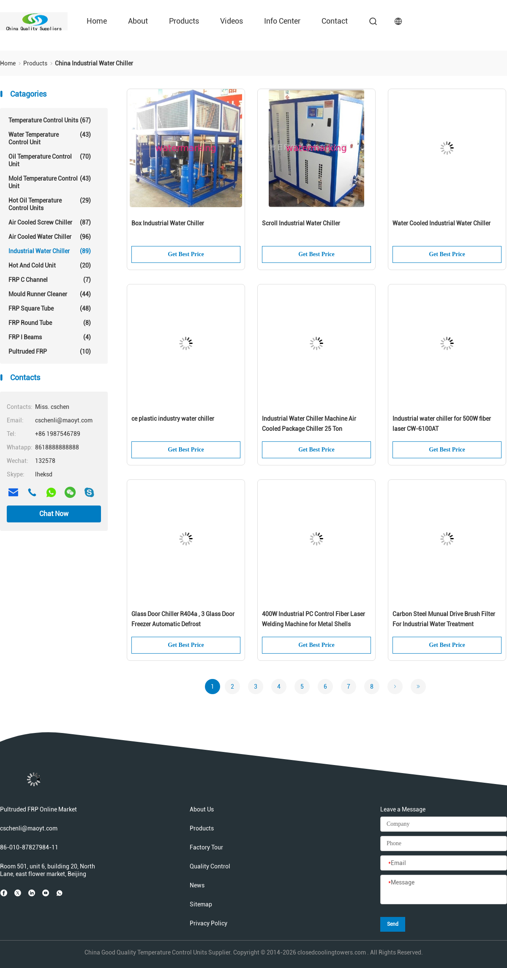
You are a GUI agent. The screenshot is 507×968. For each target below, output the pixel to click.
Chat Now (53, 514)
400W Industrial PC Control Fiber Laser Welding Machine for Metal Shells (313, 619)
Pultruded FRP (49, 351)
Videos (231, 20)
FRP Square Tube (49, 308)
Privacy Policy (208, 923)
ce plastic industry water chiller (172, 418)
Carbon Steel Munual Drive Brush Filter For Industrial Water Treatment (444, 619)
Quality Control (210, 866)
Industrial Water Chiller (49, 251)
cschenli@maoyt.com (28, 828)
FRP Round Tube (49, 323)
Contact (335, 20)
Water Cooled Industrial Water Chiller (442, 223)
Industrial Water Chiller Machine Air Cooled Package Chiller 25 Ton (309, 423)
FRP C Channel (49, 280)
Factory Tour (206, 847)
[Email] (444, 863)
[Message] (444, 890)
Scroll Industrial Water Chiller (301, 223)
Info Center (282, 20)
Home (97, 20)
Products (184, 20)
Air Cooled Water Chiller (49, 237)
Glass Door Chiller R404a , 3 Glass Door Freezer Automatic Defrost (182, 619)
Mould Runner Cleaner (49, 294)
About (138, 20)
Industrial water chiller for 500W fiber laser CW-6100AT (442, 423)
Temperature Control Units (49, 120)
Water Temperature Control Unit (49, 138)
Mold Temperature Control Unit (49, 182)
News (197, 885)
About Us (202, 809)
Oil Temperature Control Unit (49, 160)
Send (392, 924)
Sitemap (201, 904)
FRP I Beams (49, 337)
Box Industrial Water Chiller (167, 223)
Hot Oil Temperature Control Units (49, 204)
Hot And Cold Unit (49, 265)
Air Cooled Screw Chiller (49, 222)
